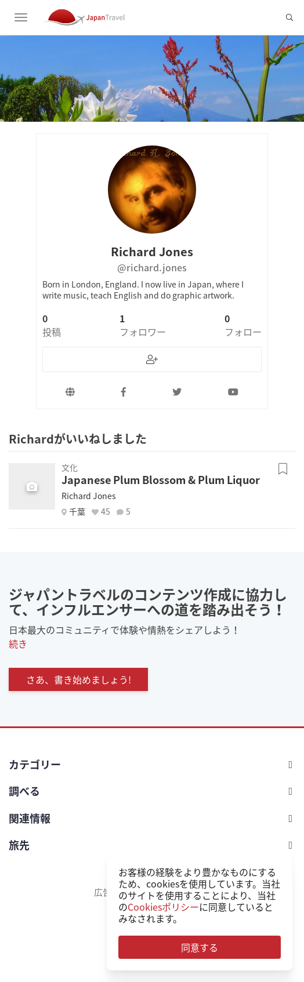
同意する (199, 947)
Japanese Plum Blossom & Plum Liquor (160, 480)
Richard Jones (88, 496)
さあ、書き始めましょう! (78, 679)
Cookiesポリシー (163, 907)
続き (18, 643)
